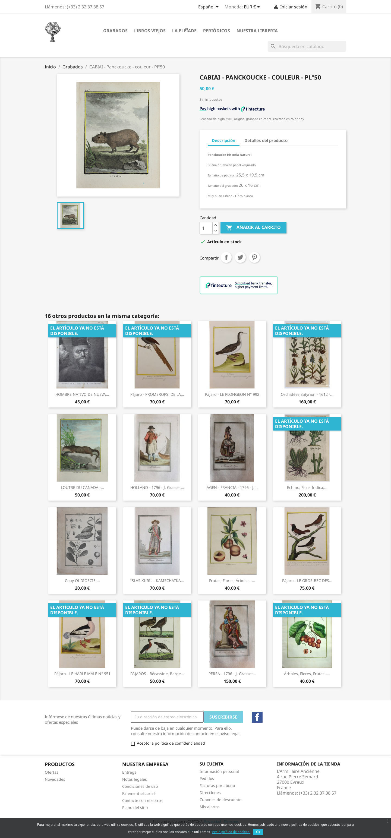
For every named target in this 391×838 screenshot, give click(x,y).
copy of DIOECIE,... (82, 580)
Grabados (115, 31)
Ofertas (51, 772)
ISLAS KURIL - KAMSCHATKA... (157, 580)
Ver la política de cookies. (231, 832)
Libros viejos (150, 31)
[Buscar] (307, 46)
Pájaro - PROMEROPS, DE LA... (157, 394)
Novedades (55, 779)
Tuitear (240, 257)
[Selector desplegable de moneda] (253, 7)
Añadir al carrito (253, 227)
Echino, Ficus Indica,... (307, 487)
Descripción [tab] (223, 140)
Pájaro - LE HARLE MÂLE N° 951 (82, 673)
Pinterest (254, 257)
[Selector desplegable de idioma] (209, 7)
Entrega (129, 772)
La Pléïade (184, 31)
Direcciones (210, 792)
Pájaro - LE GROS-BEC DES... (307, 580)
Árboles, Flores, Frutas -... (307, 673)
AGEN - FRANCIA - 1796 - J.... (232, 487)
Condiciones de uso (140, 786)
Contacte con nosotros (142, 800)
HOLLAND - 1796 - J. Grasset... (157, 487)
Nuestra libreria (257, 31)
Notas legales (134, 779)
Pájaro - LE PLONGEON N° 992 (232, 394)
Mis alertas (210, 806)
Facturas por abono (217, 785)
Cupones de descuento (220, 799)
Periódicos (216, 31)
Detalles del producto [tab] (266, 140)
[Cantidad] (206, 228)
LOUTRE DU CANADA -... (82, 487)
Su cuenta (211, 764)
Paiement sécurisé (139, 793)
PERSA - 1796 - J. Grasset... (232, 673)
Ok (258, 832)
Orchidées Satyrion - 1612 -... (307, 394)
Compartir (226, 257)
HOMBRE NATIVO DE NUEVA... (82, 394)
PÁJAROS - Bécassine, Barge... (157, 673)
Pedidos (207, 778)
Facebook (257, 717)
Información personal (219, 771)
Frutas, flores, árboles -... (232, 580)
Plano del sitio (135, 807)
